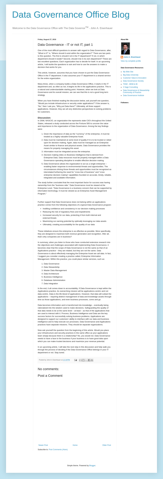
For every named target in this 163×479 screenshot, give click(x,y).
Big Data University (130, 75)
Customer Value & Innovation (134, 78)
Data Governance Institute (133, 95)
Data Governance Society (133, 81)
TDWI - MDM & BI (130, 84)
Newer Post (43, 445)
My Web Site (128, 72)
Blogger (92, 466)
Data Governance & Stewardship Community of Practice (136, 91)
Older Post (106, 445)
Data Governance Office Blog (71, 15)
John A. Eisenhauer (132, 57)
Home (75, 445)
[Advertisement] (21, 48)
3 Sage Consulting (130, 87)
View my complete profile (131, 61)
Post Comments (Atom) (58, 449)
